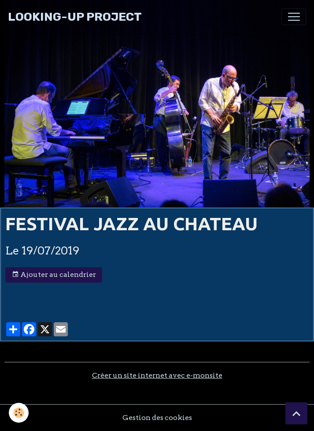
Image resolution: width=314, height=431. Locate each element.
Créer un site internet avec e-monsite (157, 375)
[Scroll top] (296, 413)
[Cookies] (19, 413)
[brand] (75, 17)
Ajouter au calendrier (54, 274)
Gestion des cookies (157, 417)
